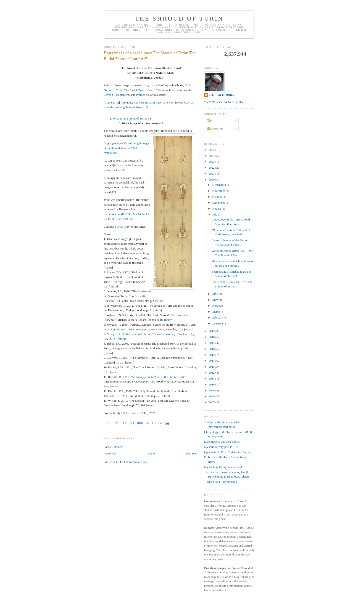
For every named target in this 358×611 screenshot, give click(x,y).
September (219, 202)
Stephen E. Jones (222, 95)
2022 (212, 167)
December (218, 184)
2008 (212, 396)
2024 (212, 155)
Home (151, 453)
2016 (212, 349)
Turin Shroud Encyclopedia (220, 481)
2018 (212, 337)
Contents (121, 94)
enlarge (117, 143)
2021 (212, 173)
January (217, 323)
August (217, 208)
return (108, 267)
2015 (212, 354)
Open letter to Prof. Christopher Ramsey (228, 452)
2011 (212, 378)
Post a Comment (113, 447)
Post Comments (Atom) (134, 462)
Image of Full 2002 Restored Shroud (129, 334)
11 (130, 182)
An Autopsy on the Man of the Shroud (154, 377)
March (216, 311)
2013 (212, 366)
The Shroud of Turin (179, 18)
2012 (212, 372)
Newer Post (110, 453)
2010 (212, 384)
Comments (215, 128)
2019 (212, 331)
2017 (212, 343)
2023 (212, 161)
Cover (107, 94)
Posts (212, 121)
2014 (212, 360)
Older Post (191, 453)
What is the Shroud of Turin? (130, 118)
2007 (212, 402)
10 (122, 170)
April (215, 305)
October (217, 196)
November (219, 190)
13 (129, 218)
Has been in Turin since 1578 (151, 102)
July (215, 214)
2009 (212, 390)
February (218, 317)
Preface (140, 94)
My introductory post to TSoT (222, 447)
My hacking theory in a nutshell (223, 467)
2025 (212, 149)
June (215, 293)
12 (113, 192)
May (215, 299)
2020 (212, 179)
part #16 (125, 226)
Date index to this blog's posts (222, 441)
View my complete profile (224, 102)
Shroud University (165, 334)
